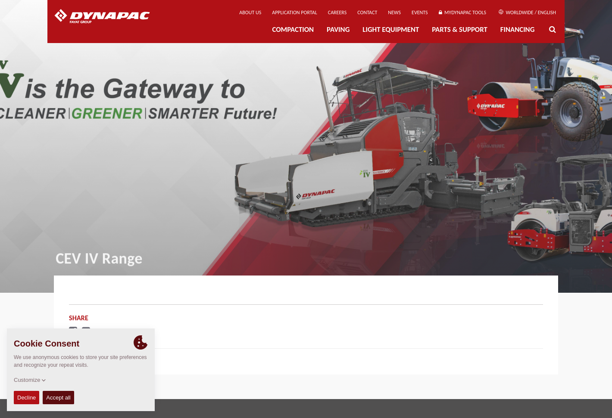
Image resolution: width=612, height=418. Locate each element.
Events (420, 12)
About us (250, 12)
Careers (337, 12)
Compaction (293, 29)
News (394, 12)
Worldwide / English (527, 12)
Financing (517, 29)
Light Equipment (390, 29)
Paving (338, 29)
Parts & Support (459, 29)
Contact (367, 12)
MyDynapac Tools (462, 12)
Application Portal (294, 12)
